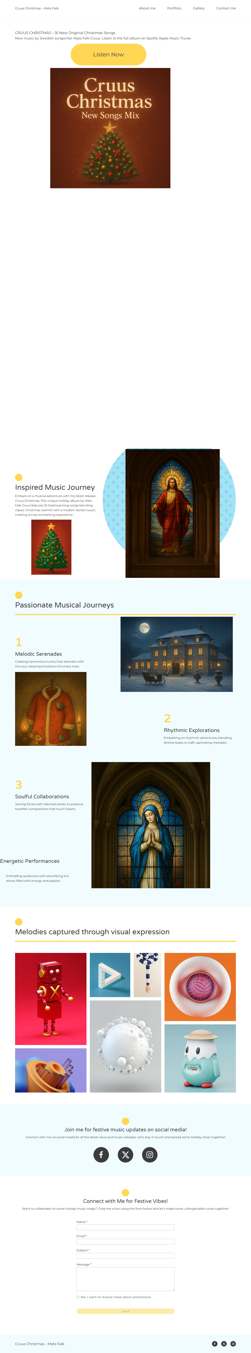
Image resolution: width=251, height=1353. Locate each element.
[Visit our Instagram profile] (150, 1155)
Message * (84, 1264)
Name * (82, 1222)
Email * (82, 1236)
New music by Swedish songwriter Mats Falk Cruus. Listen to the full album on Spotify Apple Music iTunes (103, 38)
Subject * (83, 1250)
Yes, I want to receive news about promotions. (116, 1297)
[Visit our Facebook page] (101, 1155)
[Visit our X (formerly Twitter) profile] (125, 1155)
